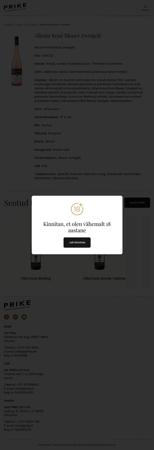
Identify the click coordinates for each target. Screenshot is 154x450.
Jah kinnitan (77, 242)
